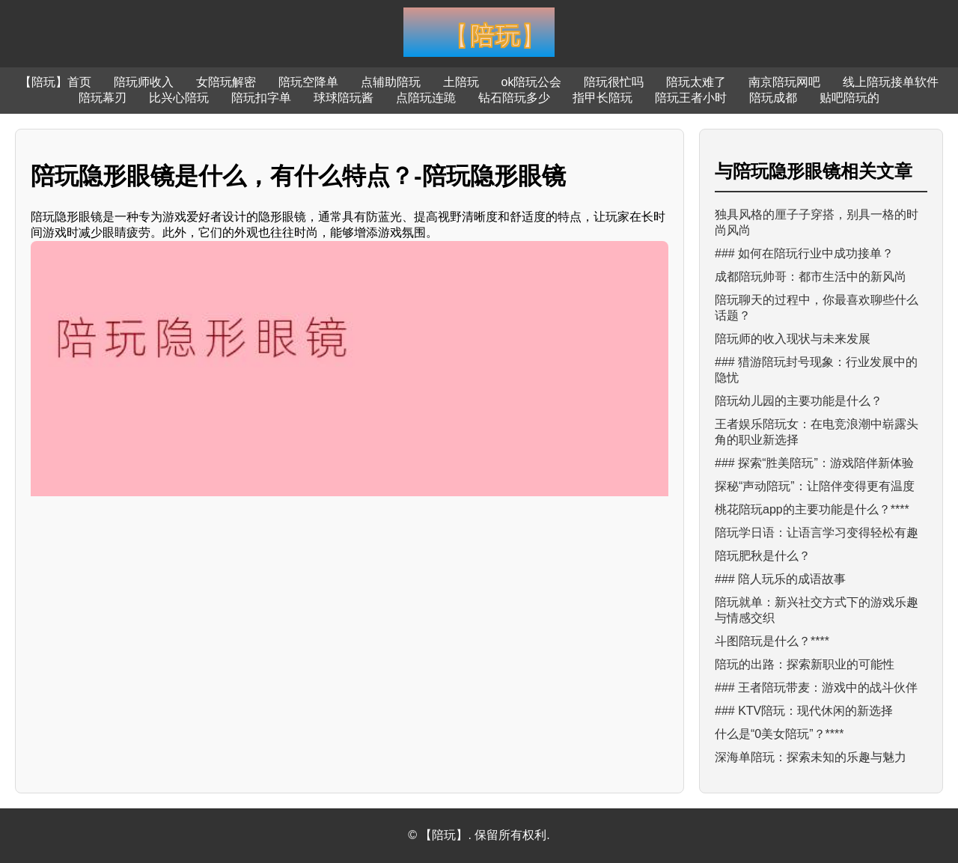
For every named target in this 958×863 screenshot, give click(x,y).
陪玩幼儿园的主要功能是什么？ (798, 400)
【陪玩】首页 (55, 82)
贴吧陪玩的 (849, 97)
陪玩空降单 (308, 82)
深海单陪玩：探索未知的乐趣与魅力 (810, 757)
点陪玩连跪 (426, 97)
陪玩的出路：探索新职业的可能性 (804, 664)
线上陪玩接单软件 (891, 82)
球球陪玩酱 (343, 97)
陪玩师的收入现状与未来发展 (792, 338)
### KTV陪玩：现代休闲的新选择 (804, 710)
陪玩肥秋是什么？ (763, 555)
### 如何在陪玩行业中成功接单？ (804, 253)
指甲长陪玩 (602, 97)
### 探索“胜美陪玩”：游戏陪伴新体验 (814, 463)
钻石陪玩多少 (514, 97)
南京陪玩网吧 (784, 82)
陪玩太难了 (696, 82)
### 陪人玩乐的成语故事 (780, 579)
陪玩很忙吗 (614, 82)
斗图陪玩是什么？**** (772, 641)
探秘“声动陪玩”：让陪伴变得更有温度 (815, 486)
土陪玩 (461, 82)
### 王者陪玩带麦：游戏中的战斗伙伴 (816, 687)
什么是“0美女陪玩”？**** (779, 734)
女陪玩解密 (226, 82)
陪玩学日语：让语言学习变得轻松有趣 (816, 532)
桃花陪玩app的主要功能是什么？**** (812, 509)
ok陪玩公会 (531, 82)
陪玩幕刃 (102, 97)
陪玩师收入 (144, 82)
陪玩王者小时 (691, 97)
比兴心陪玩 (179, 97)
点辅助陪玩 (391, 82)
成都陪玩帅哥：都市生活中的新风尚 (810, 276)
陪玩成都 (773, 97)
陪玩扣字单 (261, 97)
